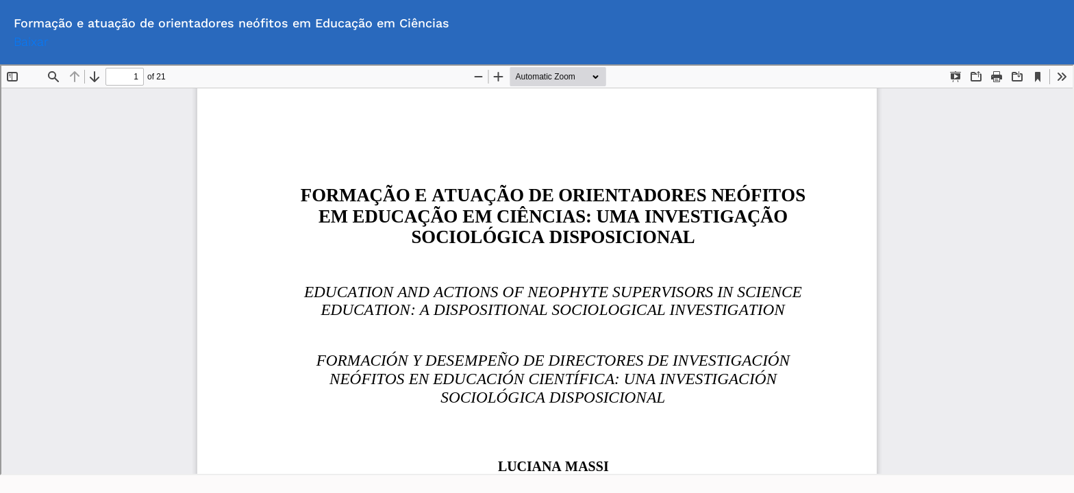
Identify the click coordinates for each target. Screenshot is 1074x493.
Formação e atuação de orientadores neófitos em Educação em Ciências (231, 23)
